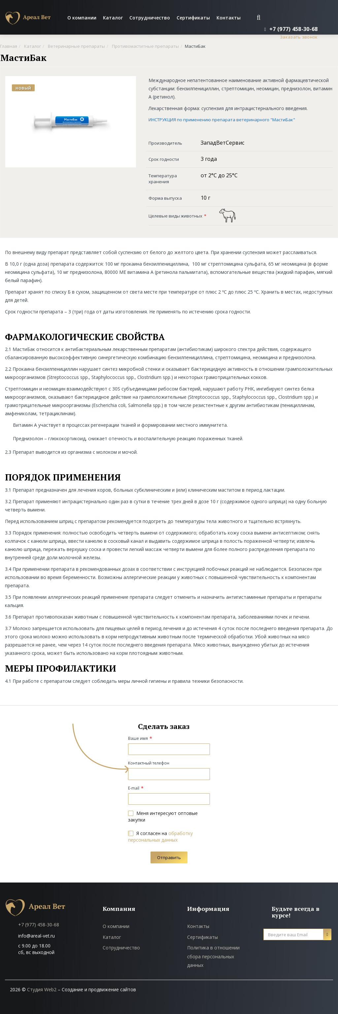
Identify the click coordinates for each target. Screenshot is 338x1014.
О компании (81, 17)
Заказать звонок (299, 37)
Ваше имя (138, 738)
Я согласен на (160, 836)
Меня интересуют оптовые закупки (163, 816)
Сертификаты (193, 17)
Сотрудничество (149, 17)
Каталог (113, 17)
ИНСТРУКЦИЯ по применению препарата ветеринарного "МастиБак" (222, 120)
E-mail (133, 788)
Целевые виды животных (175, 216)
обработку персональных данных (160, 836)
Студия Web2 (41, 989)
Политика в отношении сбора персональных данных (213, 956)
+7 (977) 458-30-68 (38, 924)
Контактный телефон (148, 763)
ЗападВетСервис (222, 142)
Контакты (229, 17)
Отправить (169, 857)
